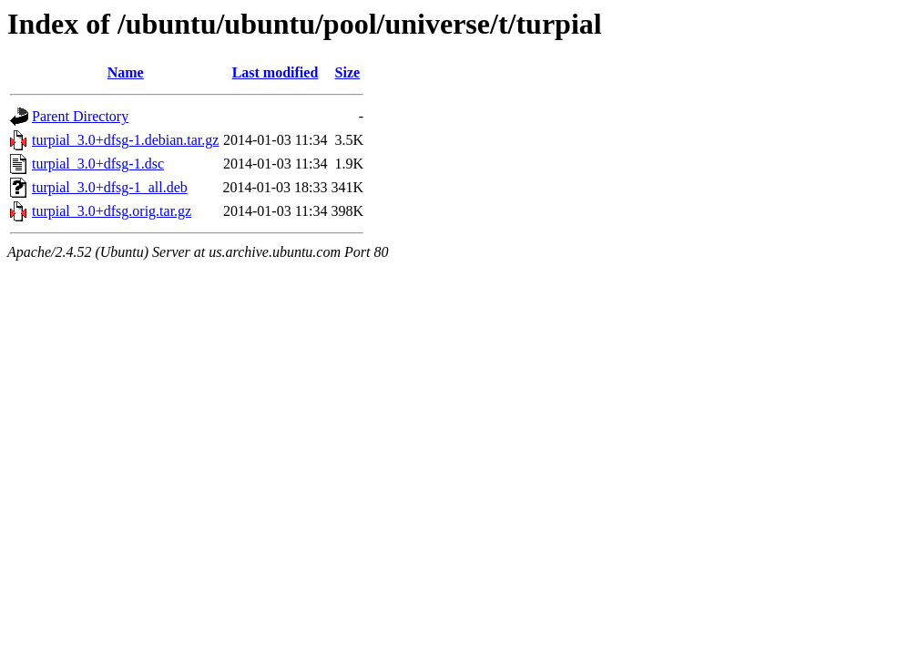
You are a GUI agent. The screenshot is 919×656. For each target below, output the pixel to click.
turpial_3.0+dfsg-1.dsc (98, 163)
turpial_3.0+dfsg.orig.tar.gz (111, 211)
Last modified (275, 72)
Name (125, 72)
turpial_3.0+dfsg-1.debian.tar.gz (125, 140)
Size (348, 72)
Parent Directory (80, 116)
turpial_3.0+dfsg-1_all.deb (110, 187)
